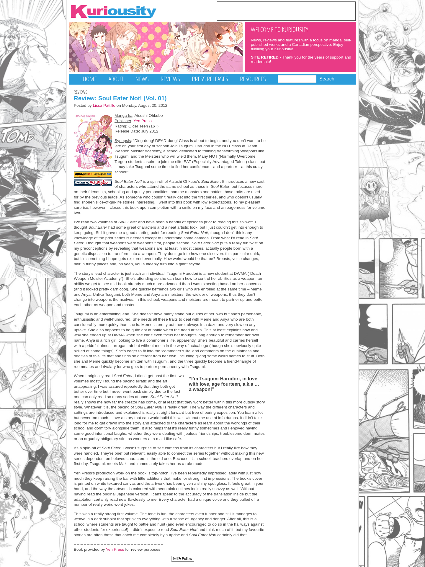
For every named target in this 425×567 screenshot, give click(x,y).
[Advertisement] (286, 11)
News (142, 78)
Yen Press (142, 121)
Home (90, 78)
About (116, 78)
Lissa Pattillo (104, 105)
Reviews (170, 78)
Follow (182, 559)
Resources (253, 78)
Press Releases (210, 78)
